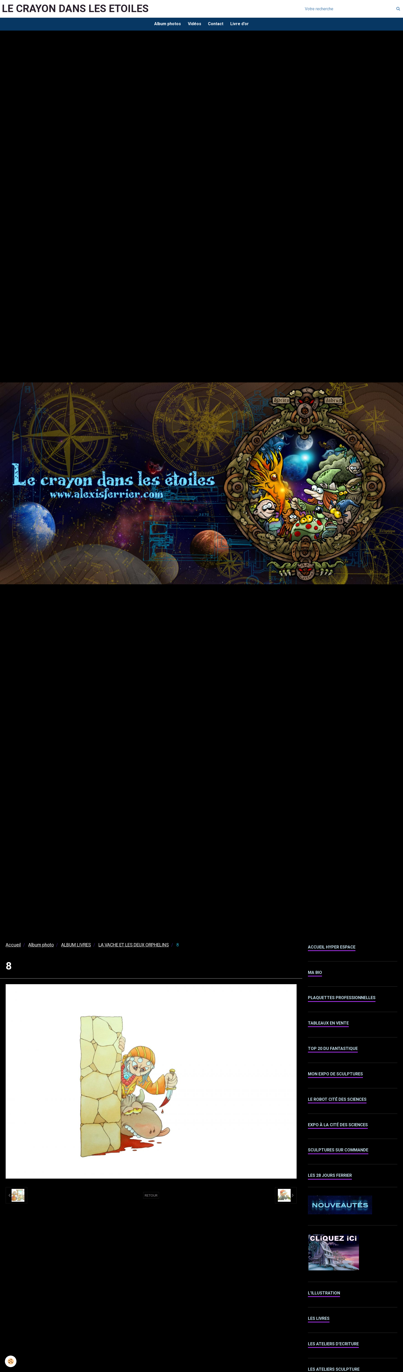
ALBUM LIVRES (76, 945)
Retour (151, 1196)
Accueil (13, 945)
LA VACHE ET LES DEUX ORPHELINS (133, 945)
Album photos (166, 24)
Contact (216, 24)
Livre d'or (241, 24)
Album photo (41, 945)
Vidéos (194, 24)
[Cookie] (11, 1361)
